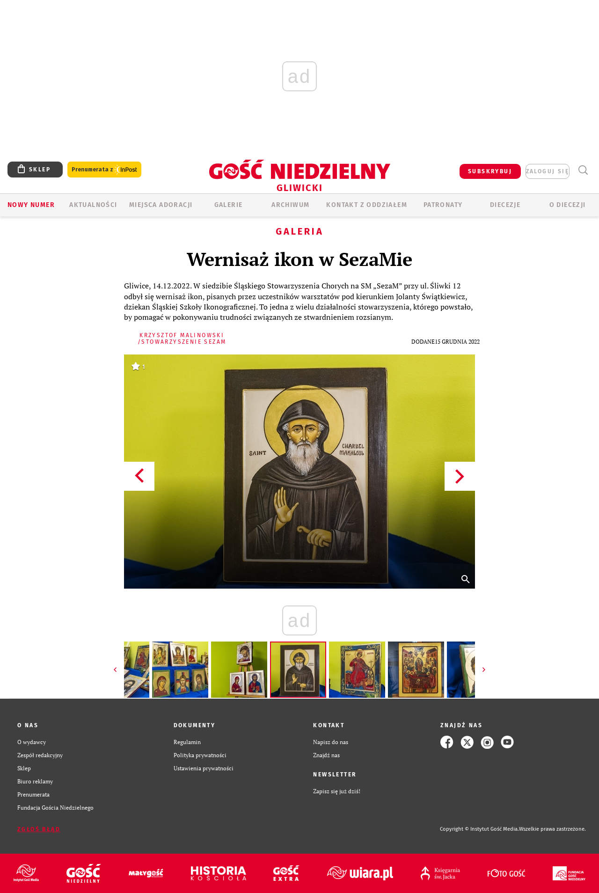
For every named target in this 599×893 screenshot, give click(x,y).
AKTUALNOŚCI (93, 205)
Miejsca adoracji (160, 205)
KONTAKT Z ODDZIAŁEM (366, 205)
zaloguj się (547, 171)
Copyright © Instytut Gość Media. (479, 829)
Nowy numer (31, 205)
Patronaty (443, 205)
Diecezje (505, 205)
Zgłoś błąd (38, 829)
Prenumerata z (104, 169)
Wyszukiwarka (583, 170)
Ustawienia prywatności (204, 768)
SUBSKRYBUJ (490, 171)
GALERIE (228, 205)
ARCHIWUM (290, 205)
